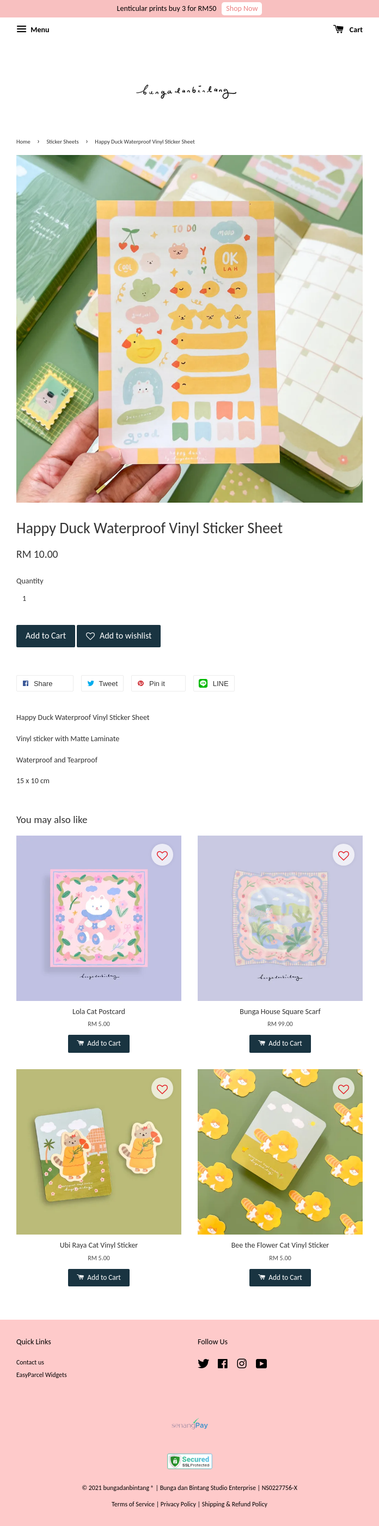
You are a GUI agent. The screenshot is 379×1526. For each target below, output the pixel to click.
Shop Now (242, 8)
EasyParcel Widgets (41, 1375)
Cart (348, 29)
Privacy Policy (178, 1504)
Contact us (30, 1362)
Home (23, 141)
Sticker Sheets (62, 141)
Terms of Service (133, 1504)
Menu (32, 29)
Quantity (30, 581)
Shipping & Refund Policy (234, 1504)
